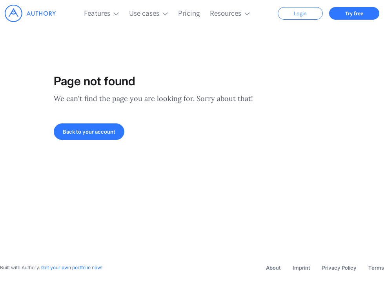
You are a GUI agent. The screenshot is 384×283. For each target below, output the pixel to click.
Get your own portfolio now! (71, 267)
